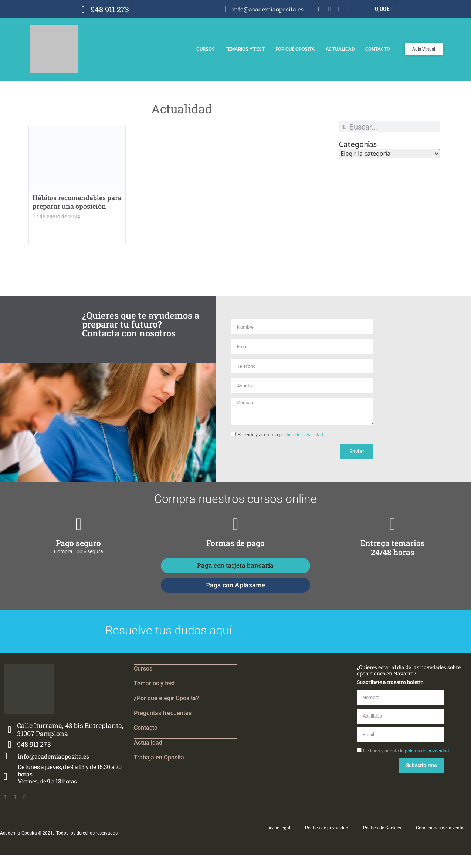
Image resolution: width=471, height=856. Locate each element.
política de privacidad (301, 435)
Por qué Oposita (295, 49)
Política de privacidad (326, 829)
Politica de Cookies (382, 829)
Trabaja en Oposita (159, 758)
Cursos (205, 49)
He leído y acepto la (280, 435)
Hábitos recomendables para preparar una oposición (77, 202)
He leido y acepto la (406, 752)
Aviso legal (279, 829)
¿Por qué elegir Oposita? (166, 699)
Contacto (377, 49)
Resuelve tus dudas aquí (168, 631)
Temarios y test (245, 49)
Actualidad (340, 49)
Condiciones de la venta (440, 829)
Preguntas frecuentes (163, 714)
